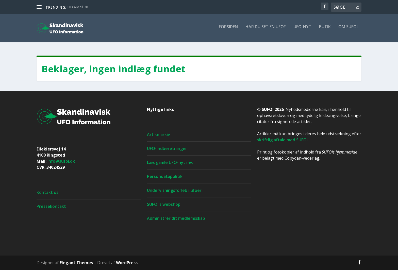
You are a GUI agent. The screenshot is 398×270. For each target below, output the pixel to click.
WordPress (127, 263)
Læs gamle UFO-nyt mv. (170, 162)
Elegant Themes (76, 263)
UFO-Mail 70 (78, 7)
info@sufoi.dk (61, 161)
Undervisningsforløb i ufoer (174, 190)
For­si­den (228, 30)
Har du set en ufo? (265, 30)
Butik (325, 30)
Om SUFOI (348, 30)
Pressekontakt (51, 206)
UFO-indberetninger (167, 148)
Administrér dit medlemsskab (176, 218)
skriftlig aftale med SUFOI (282, 140)
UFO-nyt (302, 30)
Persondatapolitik (165, 176)
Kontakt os (47, 192)
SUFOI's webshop (163, 204)
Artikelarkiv (158, 135)
